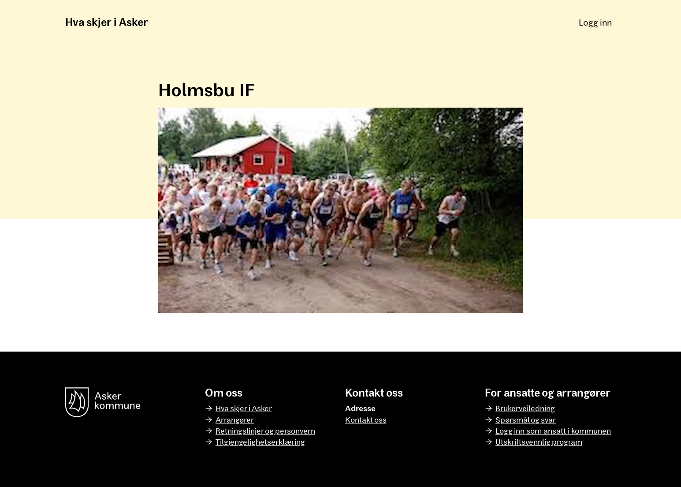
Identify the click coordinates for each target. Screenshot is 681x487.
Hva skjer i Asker (106, 21)
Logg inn (595, 22)
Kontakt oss (366, 419)
